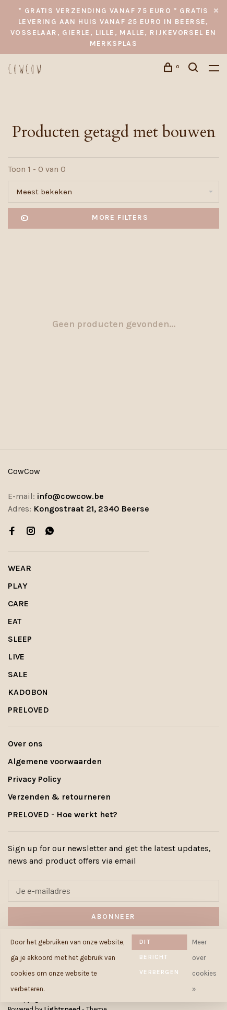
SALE (18, 674)
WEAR (19, 568)
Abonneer (113, 916)
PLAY (18, 586)
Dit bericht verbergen (159, 944)
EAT (14, 621)
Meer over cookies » (204, 965)
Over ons (25, 744)
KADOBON (28, 692)
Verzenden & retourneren (59, 797)
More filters (84, 218)
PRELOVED (28, 710)
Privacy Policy (34, 779)
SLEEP (20, 639)
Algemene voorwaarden (55, 761)
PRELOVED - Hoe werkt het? (62, 814)
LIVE (16, 657)
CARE (18, 603)
